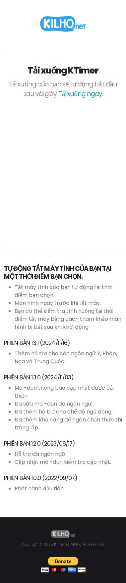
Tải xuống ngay (80, 93)
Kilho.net (61, 544)
